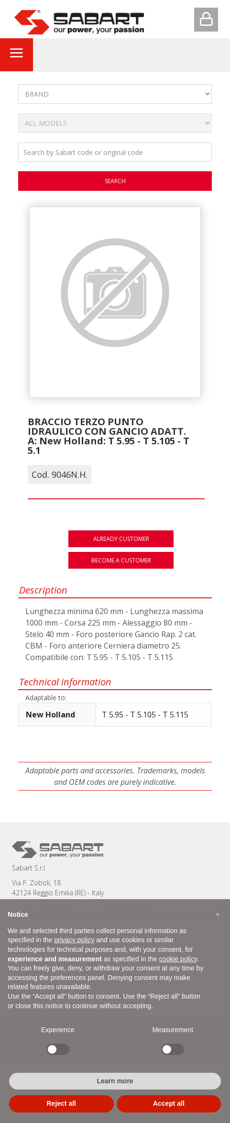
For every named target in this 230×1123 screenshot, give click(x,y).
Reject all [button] (61, 1103)
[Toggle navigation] (16, 54)
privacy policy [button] (74, 940)
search (115, 181)
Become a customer (121, 560)
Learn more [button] (115, 1081)
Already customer (121, 539)
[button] (217, 914)
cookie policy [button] (178, 959)
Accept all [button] (169, 1103)
